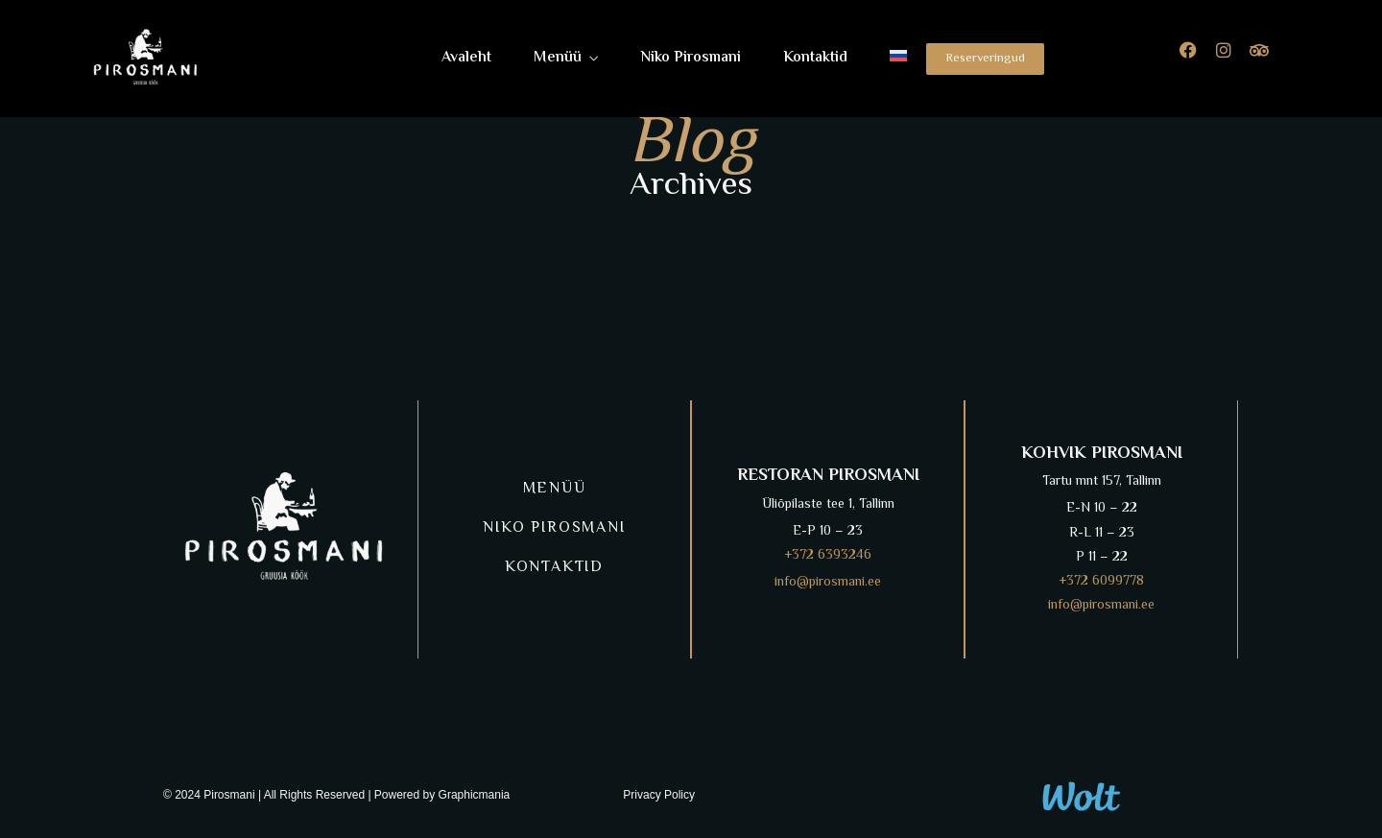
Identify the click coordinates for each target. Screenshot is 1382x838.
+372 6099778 (1101, 581)
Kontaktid (815, 58)
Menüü (558, 58)
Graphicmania (475, 795)
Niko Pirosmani (690, 58)
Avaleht (466, 58)
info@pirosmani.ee (827, 582)
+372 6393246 (827, 555)
